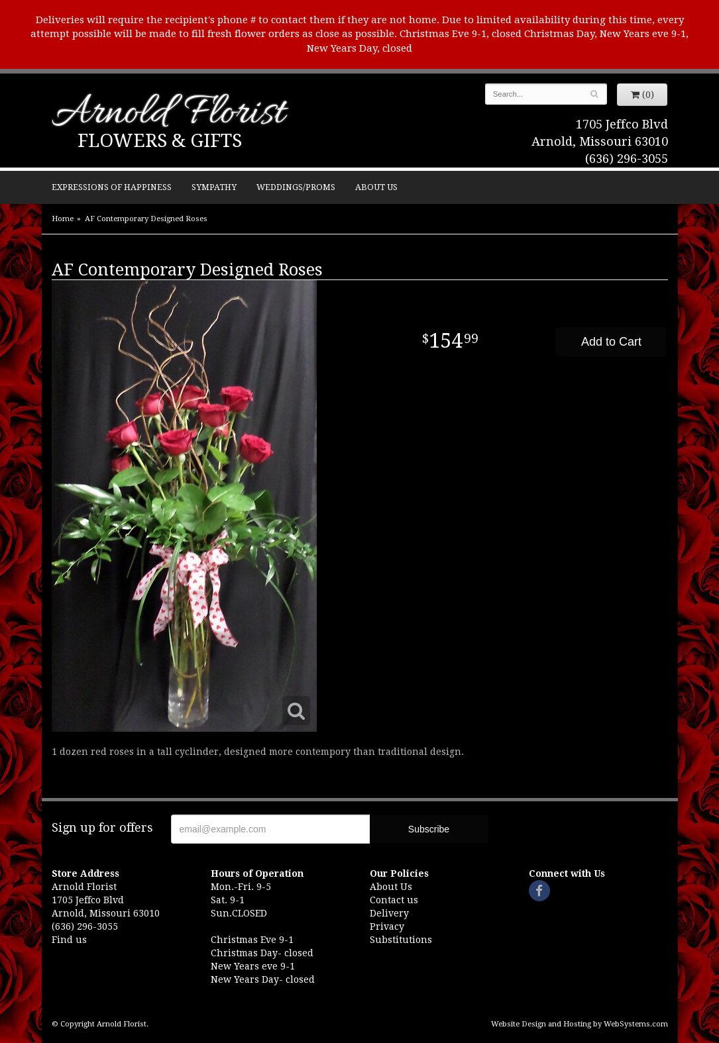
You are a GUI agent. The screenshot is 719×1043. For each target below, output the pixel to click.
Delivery (389, 913)
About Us (376, 187)
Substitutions (401, 939)
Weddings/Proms (295, 187)
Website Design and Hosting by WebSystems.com (579, 1024)
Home (63, 219)
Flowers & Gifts (160, 141)
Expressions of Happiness (112, 187)
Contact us (394, 900)
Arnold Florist (168, 114)
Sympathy (214, 187)
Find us (69, 939)
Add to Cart (611, 341)
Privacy (387, 926)
